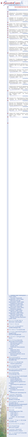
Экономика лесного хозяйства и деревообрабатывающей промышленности (18, 403)
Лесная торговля (15, 408)
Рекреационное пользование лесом (15, 351)
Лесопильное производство (14, 373)
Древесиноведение (16, 362)
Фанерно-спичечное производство (16, 387)
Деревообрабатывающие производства (18, 377)
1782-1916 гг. (14, 414)
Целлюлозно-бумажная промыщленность (17, 370)
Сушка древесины (16, 379)
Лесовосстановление (17, 329)
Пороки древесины (16, 363)
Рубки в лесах (14, 324)
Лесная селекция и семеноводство (16, 327)
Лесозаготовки (14, 344)
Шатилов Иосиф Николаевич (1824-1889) (16, 301)
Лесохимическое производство (15, 366)
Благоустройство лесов (17, 354)
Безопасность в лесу (17, 423)
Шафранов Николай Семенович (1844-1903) (16, 304)
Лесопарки (13, 355)
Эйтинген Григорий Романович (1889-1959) (16, 312)
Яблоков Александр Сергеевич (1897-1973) (16, 315)
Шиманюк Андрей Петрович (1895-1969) (15, 309)
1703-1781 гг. (14, 412)
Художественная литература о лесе (16, 430)
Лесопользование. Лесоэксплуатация (16, 341)
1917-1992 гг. (14, 415)
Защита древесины (16, 380)
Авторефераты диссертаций (14, 426)
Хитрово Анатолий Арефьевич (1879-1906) (16, 298)
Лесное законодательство (16, 410)
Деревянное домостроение (14, 399)
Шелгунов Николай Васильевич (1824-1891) (16, 307)
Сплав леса (14, 345)
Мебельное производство (18, 392)
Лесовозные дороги (16, 343)
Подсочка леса (15, 349)
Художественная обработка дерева (15, 395)
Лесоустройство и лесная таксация (16, 321)
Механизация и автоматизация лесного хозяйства (18, 359)
